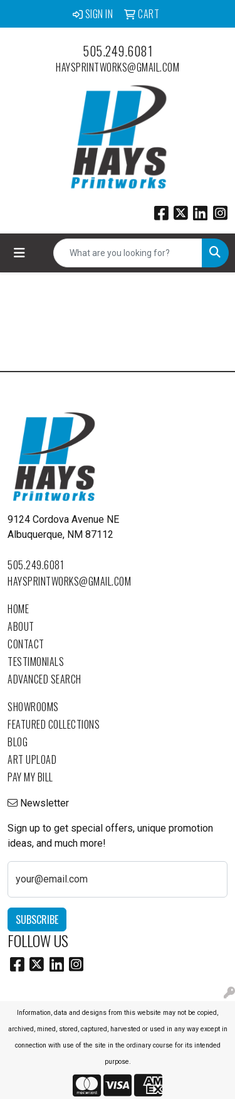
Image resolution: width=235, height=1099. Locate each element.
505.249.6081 (117, 50)
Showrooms (33, 706)
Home (18, 608)
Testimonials (36, 661)
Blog (18, 741)
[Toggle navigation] (19, 253)
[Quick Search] (127, 253)
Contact (26, 643)
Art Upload (32, 759)
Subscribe (37, 919)
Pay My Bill (30, 777)
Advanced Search (44, 679)
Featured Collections (54, 724)
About (21, 626)
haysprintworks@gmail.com (117, 67)
